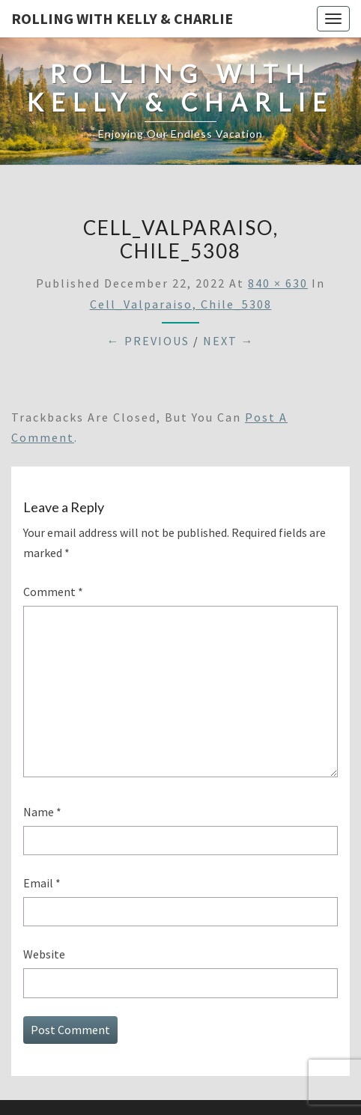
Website (44, 954)
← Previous (148, 340)
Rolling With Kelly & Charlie (122, 18)
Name (42, 811)
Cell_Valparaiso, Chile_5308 (181, 304)
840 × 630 (278, 283)
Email (42, 882)
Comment (53, 591)
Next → (229, 340)
